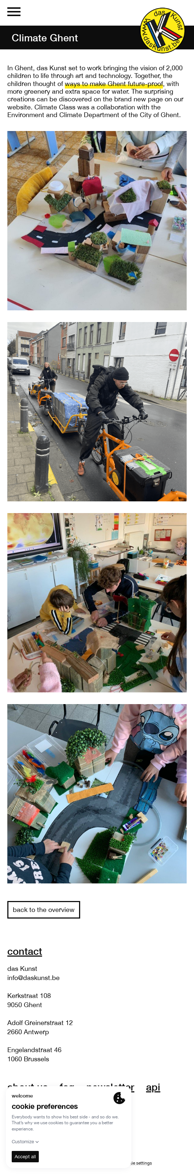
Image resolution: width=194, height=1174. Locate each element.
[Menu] (13, 12)
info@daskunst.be (33, 978)
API (153, 1087)
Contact (24, 951)
